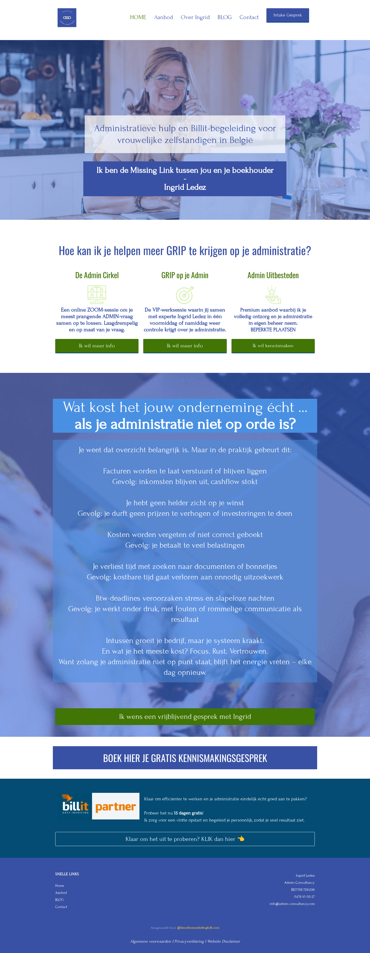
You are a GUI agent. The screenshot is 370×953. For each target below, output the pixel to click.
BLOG (225, 17)
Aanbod (163, 17)
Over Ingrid (195, 17)
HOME (138, 17)
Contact (249, 17)
